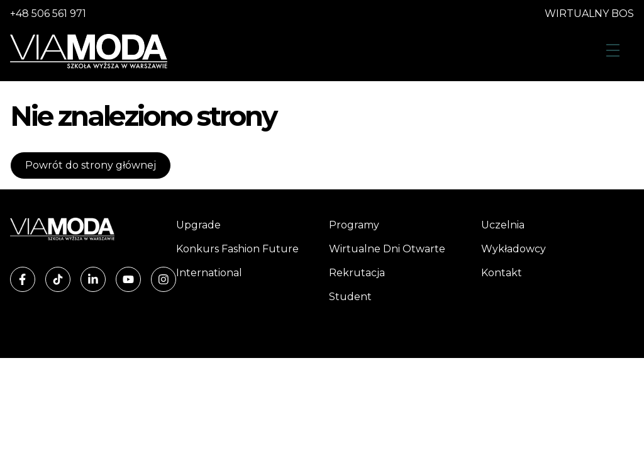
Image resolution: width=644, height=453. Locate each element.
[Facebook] (22, 279)
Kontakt (501, 273)
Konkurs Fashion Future (237, 249)
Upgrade (198, 225)
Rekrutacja (357, 273)
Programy (354, 225)
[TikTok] (57, 279)
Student (350, 297)
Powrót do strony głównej (90, 165)
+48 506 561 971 (48, 14)
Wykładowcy (513, 249)
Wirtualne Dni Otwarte (387, 249)
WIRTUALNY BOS (589, 14)
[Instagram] (163, 279)
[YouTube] (128, 279)
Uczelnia (503, 225)
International (209, 273)
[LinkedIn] (93, 279)
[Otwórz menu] (613, 51)
